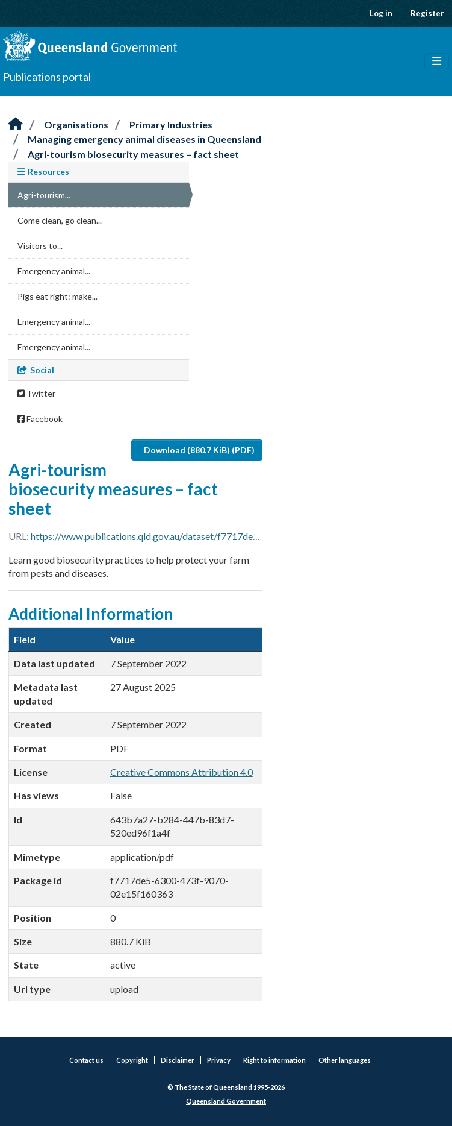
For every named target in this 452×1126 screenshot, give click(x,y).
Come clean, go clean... (59, 220)
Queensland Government (226, 1101)
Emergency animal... (53, 271)
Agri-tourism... (43, 195)
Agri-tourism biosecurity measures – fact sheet (133, 154)
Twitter (36, 393)
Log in (381, 13)
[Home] (15, 124)
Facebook (40, 419)
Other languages (344, 1060)
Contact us (86, 1060)
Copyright (132, 1060)
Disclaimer (177, 1060)
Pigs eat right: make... (57, 296)
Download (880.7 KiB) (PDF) (199, 450)
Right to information (274, 1060)
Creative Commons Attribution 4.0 (181, 772)
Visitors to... (40, 246)
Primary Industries (170, 124)
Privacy (219, 1060)
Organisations (76, 124)
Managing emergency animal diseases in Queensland (144, 139)
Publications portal (47, 76)
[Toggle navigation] (436, 61)
